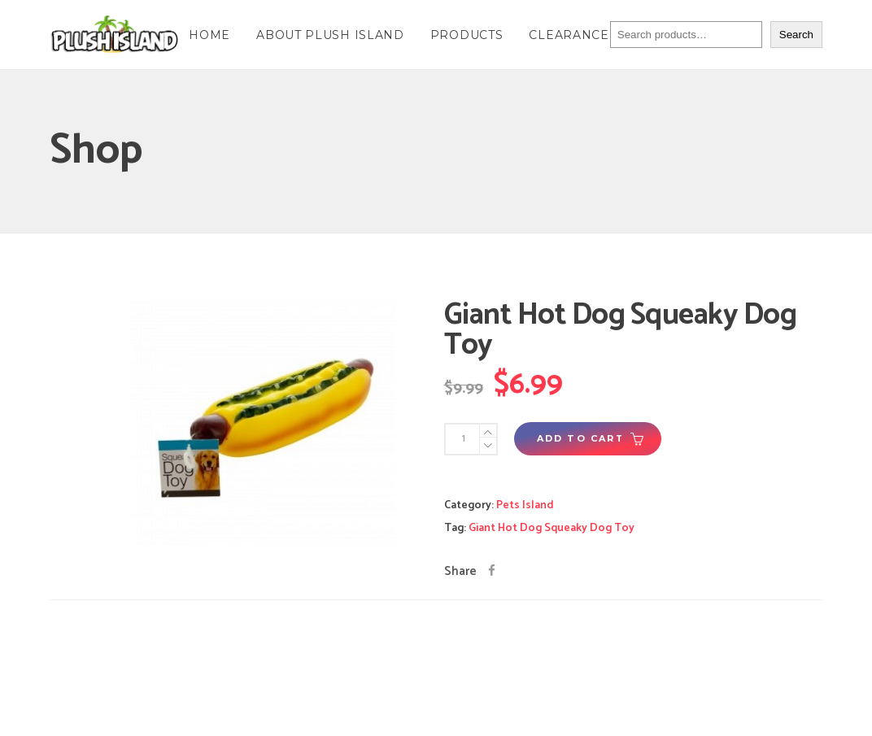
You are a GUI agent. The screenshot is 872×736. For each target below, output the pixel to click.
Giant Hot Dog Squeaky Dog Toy (551, 528)
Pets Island (525, 505)
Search (796, 34)
